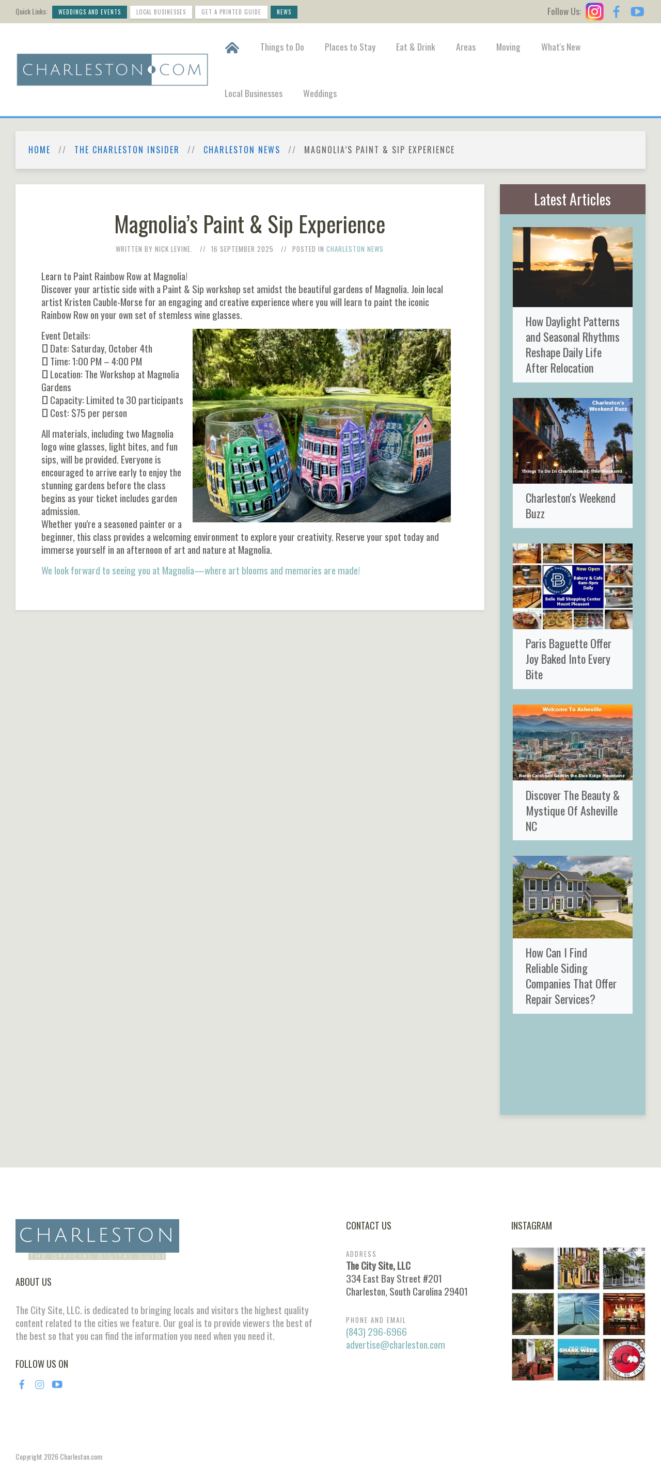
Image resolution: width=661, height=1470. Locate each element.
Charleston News (241, 150)
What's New (560, 46)
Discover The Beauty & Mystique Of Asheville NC (573, 810)
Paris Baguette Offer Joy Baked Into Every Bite (568, 658)
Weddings (320, 93)
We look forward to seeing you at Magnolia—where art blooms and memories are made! (200, 570)
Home (39, 150)
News (284, 12)
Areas (466, 46)
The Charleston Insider (127, 150)
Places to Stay (350, 46)
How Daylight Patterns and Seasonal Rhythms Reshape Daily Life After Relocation (573, 344)
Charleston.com (81, 1456)
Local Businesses (161, 12)
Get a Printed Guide (231, 12)
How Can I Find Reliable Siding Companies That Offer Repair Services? (571, 975)
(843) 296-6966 (376, 1331)
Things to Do (282, 46)
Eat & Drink (415, 46)
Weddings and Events (89, 12)
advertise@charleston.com (395, 1344)
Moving (508, 46)
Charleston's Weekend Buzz (571, 505)
